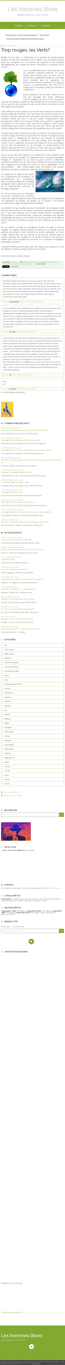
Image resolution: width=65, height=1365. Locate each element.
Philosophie (9, 732)
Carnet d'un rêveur (12, 667)
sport (7, 775)
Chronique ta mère (12, 671)
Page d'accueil (44, 35)
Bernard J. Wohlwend (10, 460)
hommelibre (6, 482)
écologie (27, 262)
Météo (7, 723)
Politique (8, 740)
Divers (7, 675)
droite (10, 264)
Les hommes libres (32, 9)
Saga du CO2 (10, 758)
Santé (7, 762)
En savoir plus (36, 1363)
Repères (8, 753)
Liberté (7, 714)
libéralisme (17, 264)
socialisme (48, 262)
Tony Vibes (12, 331)
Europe (7, 688)
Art (6, 645)
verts (33, 262)
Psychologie (9, 745)
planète (55, 262)
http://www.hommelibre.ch (12, 1312)
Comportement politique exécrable (33, 430)
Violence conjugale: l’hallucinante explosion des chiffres (25, 39)
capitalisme (39, 262)
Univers (7, 779)
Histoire (8, 701)
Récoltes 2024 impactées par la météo (18, 599)
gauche (4, 264)
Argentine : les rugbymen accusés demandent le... (30, 512)
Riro (10, 374)
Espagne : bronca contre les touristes (17, 619)
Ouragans (8, 727)
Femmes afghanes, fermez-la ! (22, 502)
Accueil (18, 25)
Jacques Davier (7, 472)
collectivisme (27, 264)
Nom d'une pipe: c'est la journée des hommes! (21, 35)
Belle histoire (9, 654)
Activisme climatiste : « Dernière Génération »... (21, 629)
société (7, 771)
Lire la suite (56, 888)
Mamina (8, 719)
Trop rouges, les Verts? (25, 50)
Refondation (9, 749)
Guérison (8, 697)
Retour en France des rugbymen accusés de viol (30, 450)
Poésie (7, 736)
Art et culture (9, 649)
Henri (3, 440)
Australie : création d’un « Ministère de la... (19, 589)
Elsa (6, 680)
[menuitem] (18, 25)
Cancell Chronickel (11, 662)
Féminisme (9, 693)
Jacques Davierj (8, 430)
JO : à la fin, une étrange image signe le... (18, 609)
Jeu (6, 710)
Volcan (7, 784)
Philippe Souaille (14, 301)
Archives (31, 25)
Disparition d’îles (25, 472)
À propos (45, 25)
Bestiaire (8, 658)
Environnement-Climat (13, 684)
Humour (8, 706)
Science (7, 766)
